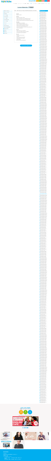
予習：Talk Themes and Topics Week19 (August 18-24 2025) (43, 67)
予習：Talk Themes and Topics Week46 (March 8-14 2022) (43, 331)
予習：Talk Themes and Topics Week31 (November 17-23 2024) (43, 124)
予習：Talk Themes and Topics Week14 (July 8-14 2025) (43, 75)
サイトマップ (29, 457)
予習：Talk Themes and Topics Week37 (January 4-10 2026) (43, 38)
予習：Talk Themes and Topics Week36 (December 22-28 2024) (43, 116)
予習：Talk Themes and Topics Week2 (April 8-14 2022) (43, 325)
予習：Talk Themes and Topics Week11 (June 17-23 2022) (43, 310)
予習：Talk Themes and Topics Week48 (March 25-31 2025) (43, 97)
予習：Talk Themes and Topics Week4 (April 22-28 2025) (43, 91)
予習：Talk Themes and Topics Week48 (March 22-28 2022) (43, 328)
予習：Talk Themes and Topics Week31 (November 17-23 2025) (43, 47)
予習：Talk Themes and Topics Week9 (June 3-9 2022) (43, 314)
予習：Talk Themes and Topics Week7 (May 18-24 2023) (43, 240)
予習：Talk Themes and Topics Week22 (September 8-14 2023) (43, 216)
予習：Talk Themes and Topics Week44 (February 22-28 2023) (43, 257)
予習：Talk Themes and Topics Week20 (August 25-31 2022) (43, 296)
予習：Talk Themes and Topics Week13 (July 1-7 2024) (43, 153)
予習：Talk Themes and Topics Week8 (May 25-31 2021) (43, 391)
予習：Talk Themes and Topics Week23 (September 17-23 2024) (43, 137)
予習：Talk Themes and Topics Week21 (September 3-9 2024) (43, 140)
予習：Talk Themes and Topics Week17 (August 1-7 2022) (43, 301)
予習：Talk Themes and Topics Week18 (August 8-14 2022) (43, 299)
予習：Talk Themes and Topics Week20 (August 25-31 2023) (43, 219)
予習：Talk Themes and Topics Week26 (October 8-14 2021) (43, 363)
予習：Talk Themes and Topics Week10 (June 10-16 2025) (43, 81)
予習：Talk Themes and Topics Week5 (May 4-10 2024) (43, 166)
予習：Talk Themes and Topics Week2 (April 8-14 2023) (43, 248)
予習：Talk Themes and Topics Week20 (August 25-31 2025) (43, 65)
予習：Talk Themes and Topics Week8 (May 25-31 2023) (43, 238)
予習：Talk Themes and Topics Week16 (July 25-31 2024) (43, 148)
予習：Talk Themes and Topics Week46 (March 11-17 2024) (43, 177)
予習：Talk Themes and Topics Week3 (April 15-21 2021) (43, 399)
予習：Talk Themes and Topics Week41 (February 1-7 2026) (43, 31)
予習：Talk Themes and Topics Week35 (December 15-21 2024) (43, 118)
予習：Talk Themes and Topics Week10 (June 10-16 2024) (43, 158)
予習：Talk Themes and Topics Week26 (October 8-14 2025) (43, 55)
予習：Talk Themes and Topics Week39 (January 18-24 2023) (43, 266)
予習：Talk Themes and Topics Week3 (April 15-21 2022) (43, 323)
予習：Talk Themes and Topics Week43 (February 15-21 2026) (43, 28)
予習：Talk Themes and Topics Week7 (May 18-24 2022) (43, 317)
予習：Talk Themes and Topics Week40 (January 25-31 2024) (43, 187)
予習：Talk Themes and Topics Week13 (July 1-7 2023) (43, 230)
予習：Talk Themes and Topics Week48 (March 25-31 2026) (43, 20)
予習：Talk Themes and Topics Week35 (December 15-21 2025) (43, 41)
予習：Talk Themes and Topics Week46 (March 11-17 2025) (43, 100)
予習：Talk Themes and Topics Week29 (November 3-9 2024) (43, 128)
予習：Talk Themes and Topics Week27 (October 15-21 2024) (43, 131)
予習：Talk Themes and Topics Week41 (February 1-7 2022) (43, 339)
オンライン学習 (34, 3)
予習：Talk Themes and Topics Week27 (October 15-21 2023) (43, 208)
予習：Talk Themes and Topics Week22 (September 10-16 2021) (43, 370)
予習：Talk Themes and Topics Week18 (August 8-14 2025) (43, 68)
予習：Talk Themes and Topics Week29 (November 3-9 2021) (43, 359)
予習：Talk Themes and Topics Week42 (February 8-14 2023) (43, 261)
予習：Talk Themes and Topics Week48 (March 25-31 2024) (43, 174)
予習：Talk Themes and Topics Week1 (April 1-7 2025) (43, 95)
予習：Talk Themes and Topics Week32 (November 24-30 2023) (43, 200)
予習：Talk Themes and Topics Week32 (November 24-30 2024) (43, 123)
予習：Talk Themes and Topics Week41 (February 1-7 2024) (43, 185)
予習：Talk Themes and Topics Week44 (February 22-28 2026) (43, 26)
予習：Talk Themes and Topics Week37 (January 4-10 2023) (43, 192)
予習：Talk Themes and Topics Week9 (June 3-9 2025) (43, 83)
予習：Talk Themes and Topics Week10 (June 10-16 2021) (43, 387)
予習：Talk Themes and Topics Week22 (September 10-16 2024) (43, 139)
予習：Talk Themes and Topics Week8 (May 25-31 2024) (43, 161)
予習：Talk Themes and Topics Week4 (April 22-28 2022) (43, 322)
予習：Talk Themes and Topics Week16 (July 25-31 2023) (43, 225)
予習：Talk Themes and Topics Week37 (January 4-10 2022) (43, 346)
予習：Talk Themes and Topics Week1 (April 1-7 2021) (43, 402)
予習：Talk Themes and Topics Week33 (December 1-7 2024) (43, 121)
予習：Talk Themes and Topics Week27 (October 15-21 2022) (43, 285)
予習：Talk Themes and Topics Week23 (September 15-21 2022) (43, 291)
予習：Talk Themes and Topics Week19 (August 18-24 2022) (43, 298)
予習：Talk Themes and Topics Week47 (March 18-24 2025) (43, 99)
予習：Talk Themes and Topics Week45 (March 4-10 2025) (43, 102)
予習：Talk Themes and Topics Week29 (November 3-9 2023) (43, 205)
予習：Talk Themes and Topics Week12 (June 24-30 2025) (43, 78)
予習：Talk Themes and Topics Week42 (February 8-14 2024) (43, 184)
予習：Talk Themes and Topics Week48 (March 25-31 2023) (43, 251)
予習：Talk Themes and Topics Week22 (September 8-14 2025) (43, 62)
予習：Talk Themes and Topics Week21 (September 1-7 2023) (43, 217)
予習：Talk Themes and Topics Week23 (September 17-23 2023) (43, 214)
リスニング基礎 (6, 15)
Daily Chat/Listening (6, 25)
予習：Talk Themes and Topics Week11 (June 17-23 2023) (43, 233)
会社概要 (21, 457)
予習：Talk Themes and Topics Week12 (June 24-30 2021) (43, 384)
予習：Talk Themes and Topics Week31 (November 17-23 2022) (43, 278)
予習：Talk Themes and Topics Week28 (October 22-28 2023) (43, 206)
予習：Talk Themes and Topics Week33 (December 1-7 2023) (43, 198)
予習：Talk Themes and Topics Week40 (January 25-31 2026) (43, 33)
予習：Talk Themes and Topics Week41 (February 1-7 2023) (43, 262)
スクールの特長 (15, 3)
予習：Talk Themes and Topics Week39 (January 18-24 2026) (43, 34)
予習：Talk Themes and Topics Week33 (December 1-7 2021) (43, 352)
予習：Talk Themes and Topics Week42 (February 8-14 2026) (43, 30)
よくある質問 (38, 3)
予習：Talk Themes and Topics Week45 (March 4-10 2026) (43, 25)
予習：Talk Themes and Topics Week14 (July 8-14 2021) (43, 383)
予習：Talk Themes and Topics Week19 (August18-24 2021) (43, 375)
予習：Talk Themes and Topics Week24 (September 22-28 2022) (43, 290)
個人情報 (24, 457)
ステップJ (5, 22)
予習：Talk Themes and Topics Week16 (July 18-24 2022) (43, 302)
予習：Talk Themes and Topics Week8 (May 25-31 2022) (43, 315)
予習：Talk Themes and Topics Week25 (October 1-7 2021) (43, 365)
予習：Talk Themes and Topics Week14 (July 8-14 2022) (43, 306)
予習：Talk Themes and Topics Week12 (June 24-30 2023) (43, 232)
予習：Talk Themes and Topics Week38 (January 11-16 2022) (43, 344)
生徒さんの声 (42, 3)
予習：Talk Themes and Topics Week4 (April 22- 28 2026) (43, 14)
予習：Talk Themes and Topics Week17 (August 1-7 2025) (43, 70)
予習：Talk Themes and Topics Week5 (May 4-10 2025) (43, 89)
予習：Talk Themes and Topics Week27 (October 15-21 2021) (43, 362)
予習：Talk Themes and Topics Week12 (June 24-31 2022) (43, 309)
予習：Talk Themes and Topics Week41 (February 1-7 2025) (43, 108)
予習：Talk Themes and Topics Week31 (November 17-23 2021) (43, 355)
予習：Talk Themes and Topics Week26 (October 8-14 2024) (43, 132)
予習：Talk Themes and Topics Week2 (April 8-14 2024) (43, 171)
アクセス (49, 3)
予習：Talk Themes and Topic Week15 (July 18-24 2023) (43, 227)
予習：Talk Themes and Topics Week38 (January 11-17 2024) (43, 190)
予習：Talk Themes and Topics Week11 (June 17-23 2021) (43, 386)
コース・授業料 (24, 3)
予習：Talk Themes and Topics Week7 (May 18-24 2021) (43, 392)
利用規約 (26, 457)
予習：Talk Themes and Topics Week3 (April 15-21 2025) (43, 92)
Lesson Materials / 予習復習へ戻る (26, 45)
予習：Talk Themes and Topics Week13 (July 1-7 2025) (43, 76)
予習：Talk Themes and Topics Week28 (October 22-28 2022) (43, 283)
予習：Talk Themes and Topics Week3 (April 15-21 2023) (43, 246)
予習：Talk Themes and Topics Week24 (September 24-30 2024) (43, 136)
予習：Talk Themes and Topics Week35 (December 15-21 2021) (43, 349)
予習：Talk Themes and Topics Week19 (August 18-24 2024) (43, 144)
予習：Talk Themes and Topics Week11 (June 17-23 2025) (43, 79)
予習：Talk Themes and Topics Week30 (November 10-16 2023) (43, 203)
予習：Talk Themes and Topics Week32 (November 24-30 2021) (43, 354)
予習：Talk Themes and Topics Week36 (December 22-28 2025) (43, 39)
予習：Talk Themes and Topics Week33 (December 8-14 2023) (43, 197)
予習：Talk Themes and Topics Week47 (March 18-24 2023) (43, 253)
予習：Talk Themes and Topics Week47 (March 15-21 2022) (43, 330)
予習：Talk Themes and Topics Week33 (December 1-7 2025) (43, 44)
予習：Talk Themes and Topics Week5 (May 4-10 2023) (43, 243)
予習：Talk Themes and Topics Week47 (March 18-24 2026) (43, 22)
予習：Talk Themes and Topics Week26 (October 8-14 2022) (43, 286)
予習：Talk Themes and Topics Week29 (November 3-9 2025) (43, 51)
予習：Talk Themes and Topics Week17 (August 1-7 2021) (43, 378)
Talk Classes (5, 33)
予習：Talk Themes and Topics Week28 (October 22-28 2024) (43, 129)
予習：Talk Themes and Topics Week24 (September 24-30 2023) (43, 213)
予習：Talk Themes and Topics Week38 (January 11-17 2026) (43, 36)
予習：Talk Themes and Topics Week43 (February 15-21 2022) (43, 336)
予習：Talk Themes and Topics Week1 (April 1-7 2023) (43, 249)
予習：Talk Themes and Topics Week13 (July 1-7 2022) (43, 307)
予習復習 (31, 3)
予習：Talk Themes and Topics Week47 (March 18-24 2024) (43, 176)
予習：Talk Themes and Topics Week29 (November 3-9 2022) (43, 282)
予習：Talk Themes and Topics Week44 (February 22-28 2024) (43, 180)
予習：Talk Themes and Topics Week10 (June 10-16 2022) (43, 312)
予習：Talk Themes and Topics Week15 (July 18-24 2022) (43, 304)
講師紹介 (28, 3)
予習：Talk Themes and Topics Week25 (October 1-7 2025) (43, 57)
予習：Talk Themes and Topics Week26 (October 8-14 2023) (43, 209)
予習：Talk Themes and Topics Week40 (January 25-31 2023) (43, 264)
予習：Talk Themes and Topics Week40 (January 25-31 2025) (43, 110)
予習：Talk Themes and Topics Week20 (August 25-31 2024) (43, 142)
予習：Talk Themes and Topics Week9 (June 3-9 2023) (43, 237)
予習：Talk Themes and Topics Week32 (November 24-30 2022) (43, 277)
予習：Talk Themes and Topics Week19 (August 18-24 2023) (43, 221)
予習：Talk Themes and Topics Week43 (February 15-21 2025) (43, 105)
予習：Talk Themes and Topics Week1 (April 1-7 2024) (43, 172)
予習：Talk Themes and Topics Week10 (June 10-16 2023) (43, 235)
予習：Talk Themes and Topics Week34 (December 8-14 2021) (43, 351)
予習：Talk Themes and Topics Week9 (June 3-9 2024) (43, 160)
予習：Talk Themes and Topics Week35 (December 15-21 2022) (43, 272)
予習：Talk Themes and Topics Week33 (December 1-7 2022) (43, 275)
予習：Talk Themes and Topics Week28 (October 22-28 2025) (43, 52)
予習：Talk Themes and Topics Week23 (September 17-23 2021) (43, 368)
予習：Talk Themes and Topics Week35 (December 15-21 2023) (43, 195)
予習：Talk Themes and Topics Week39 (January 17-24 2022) (43, 343)
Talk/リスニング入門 (6, 12)
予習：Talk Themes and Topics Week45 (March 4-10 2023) (43, 256)
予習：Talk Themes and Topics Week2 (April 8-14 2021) (43, 400)
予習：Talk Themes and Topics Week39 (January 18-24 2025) (43, 111)
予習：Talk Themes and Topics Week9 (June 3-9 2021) (43, 389)
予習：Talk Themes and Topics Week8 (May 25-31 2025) (43, 84)
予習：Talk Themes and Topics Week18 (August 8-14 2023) (43, 222)
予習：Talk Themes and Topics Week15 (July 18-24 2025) (43, 73)
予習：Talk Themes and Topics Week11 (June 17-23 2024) (43, 156)
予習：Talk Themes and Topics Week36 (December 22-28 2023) (43, 193)
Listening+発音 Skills (6, 19)
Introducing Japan (6, 28)
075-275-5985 (7, 453)
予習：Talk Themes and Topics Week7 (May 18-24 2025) (43, 86)
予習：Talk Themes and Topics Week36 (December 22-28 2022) (43, 270)
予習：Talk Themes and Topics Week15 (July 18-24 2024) (43, 150)
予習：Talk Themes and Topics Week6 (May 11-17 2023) (43, 241)
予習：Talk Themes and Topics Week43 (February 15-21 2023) (43, 259)
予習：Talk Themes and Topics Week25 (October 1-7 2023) (43, 211)
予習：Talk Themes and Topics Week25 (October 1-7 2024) (43, 134)
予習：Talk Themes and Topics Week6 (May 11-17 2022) (43, 318)
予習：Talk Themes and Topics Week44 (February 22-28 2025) (43, 103)
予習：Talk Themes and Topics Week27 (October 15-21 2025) (43, 54)
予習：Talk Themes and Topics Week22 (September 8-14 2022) (43, 293)
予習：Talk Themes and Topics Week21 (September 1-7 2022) (43, 294)
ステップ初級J (5, 18)
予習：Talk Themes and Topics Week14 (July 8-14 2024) (43, 152)
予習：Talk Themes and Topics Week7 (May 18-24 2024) (43, 163)
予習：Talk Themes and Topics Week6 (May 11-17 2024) (43, 164)
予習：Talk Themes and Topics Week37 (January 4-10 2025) (43, 115)
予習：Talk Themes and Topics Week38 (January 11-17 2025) (43, 113)
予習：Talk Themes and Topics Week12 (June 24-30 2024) (43, 155)
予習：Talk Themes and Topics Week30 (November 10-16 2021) (43, 357)
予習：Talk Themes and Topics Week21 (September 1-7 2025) (43, 63)
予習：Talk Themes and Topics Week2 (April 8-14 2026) (43, 17)
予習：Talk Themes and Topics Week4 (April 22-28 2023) (43, 245)
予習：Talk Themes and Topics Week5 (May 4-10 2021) (43, 395)
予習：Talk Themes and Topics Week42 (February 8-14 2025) (43, 107)
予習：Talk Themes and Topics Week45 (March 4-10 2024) (43, 179)
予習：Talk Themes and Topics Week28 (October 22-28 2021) (43, 360)
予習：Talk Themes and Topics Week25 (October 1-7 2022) (43, 288)
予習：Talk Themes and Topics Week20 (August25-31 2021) (43, 373)
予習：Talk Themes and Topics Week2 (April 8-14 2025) (43, 94)
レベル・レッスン (20, 3)
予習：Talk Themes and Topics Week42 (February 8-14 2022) (43, 338)
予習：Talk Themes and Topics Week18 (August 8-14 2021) (43, 376)
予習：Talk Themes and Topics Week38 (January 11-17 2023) (43, 267)
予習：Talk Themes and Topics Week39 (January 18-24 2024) (43, 189)
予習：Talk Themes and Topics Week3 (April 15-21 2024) (43, 169)
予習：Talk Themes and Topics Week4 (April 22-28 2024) (43, 168)
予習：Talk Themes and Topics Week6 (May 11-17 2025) (43, 87)
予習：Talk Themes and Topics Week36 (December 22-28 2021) (43, 347)
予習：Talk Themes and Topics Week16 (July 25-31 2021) (43, 379)
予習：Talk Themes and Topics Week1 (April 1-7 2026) (43, 18)
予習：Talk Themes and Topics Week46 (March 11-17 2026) (43, 23)
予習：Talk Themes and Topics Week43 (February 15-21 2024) (43, 182)
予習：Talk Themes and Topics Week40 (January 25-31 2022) (43, 341)
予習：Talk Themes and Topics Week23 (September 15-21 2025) (43, 60)
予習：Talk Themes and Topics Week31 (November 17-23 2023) (43, 201)
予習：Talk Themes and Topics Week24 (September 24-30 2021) (43, 367)
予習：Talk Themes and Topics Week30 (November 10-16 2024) (43, 126)
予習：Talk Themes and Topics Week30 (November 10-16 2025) (43, 49)
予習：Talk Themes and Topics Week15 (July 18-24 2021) (43, 381)
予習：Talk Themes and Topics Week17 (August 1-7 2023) (43, 224)
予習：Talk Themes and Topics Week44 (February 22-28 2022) (43, 334)
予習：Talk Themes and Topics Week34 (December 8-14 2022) (43, 274)
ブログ (46, 3)
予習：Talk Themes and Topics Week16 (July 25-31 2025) (43, 71)
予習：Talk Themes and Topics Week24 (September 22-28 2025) (43, 59)
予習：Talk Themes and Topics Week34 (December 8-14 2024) (43, 120)
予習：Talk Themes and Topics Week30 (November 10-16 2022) (43, 280)
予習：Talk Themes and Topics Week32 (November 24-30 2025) (43, 46)
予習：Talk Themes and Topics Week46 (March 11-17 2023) (43, 254)
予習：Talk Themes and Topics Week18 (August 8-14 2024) (43, 145)
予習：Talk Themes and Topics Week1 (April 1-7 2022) (43, 326)
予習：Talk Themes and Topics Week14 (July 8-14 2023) (43, 229)
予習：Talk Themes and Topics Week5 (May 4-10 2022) (43, 320)
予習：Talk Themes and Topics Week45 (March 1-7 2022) (43, 333)
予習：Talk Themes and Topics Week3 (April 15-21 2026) (43, 15)
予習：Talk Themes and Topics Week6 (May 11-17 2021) (43, 394)
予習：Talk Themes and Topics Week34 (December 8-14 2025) (43, 43)
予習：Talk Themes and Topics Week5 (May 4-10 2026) (43, 12)
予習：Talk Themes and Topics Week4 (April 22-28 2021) (43, 397)
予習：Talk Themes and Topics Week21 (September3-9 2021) (43, 371)
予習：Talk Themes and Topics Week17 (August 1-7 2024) (43, 147)
